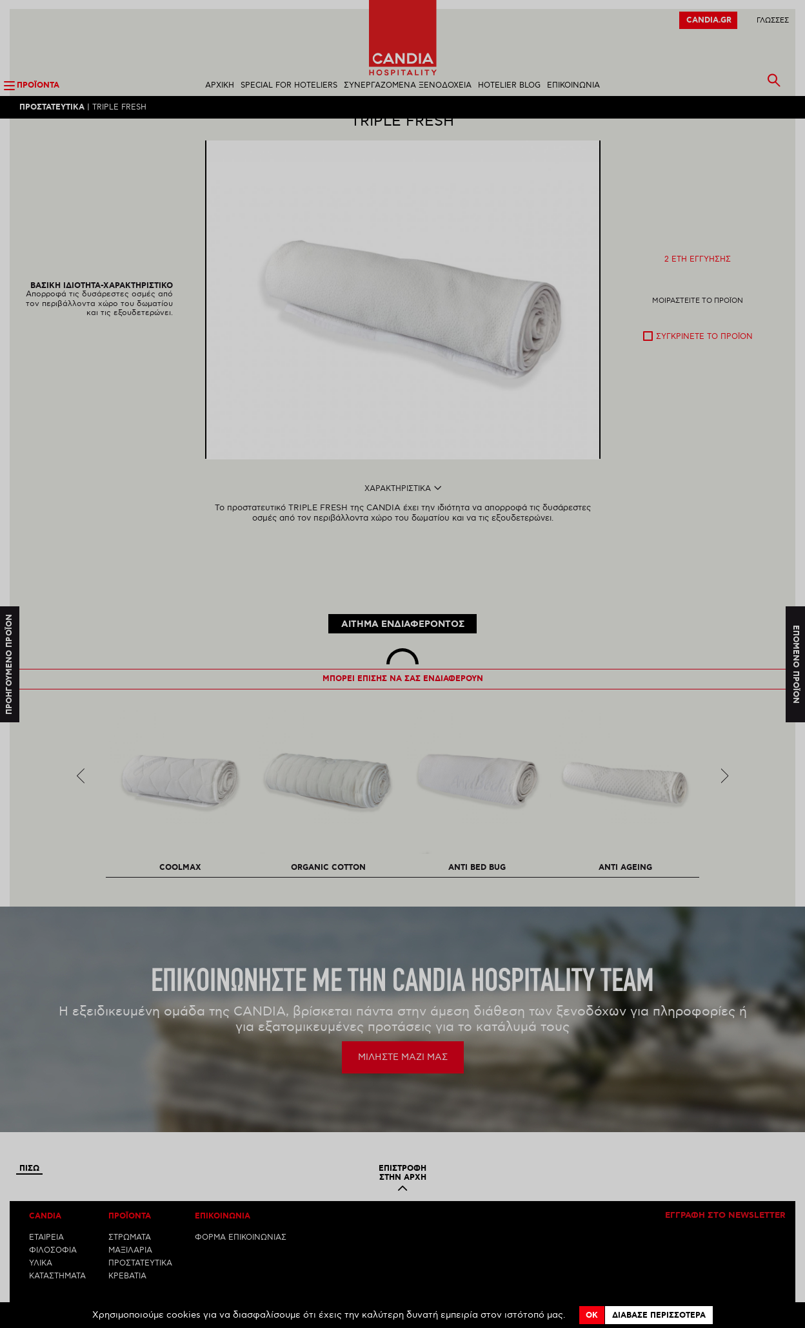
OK (592, 1315)
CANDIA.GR (708, 21)
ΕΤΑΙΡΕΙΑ (46, 1195)
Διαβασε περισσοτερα (659, 1315)
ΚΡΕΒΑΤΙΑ (127, 1234)
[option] (402, 322)
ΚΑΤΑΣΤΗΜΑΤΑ (57, 1234)
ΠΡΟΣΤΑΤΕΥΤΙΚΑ (140, 1221)
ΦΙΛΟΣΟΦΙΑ (53, 1208)
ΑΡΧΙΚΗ (219, 86)
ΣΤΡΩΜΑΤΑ (129, 1195)
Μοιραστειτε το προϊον (697, 323)
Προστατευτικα (51, 108)
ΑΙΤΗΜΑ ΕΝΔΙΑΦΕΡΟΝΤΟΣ (402, 582)
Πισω (29, 1126)
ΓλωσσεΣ (773, 21)
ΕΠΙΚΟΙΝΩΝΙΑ (573, 86)
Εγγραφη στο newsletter (725, 1174)
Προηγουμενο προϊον (9, 663)
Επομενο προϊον (795, 664)
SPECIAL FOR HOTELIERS (289, 86)
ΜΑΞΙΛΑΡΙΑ (130, 1208)
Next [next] (725, 733)
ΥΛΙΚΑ (40, 1221)
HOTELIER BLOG (509, 86)
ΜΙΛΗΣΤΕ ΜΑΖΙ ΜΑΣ (403, 1015)
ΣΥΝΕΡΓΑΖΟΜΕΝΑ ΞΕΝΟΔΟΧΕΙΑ (408, 86)
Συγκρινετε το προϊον (704, 359)
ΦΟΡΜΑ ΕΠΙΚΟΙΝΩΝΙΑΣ (240, 1195)
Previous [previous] (81, 733)
